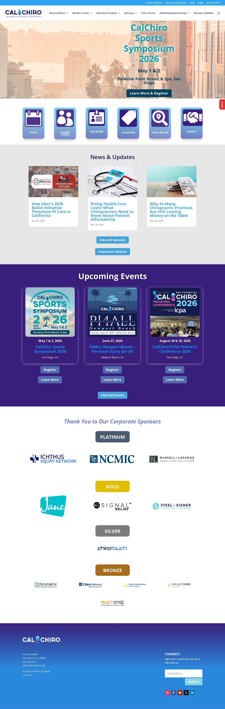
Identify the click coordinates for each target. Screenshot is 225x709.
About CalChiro (57, 13)
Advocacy (129, 13)
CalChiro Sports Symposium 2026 (149, 43)
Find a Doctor (148, 13)
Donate (191, 130)
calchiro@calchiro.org (34, 665)
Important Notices (112, 251)
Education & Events (106, 13)
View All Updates (112, 240)
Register (50, 370)
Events (33, 131)
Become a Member (204, 13)
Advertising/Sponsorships (173, 13)
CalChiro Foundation (176, 3)
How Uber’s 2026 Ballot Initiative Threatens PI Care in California (51, 209)
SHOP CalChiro (154, 3)
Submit (193, 681)
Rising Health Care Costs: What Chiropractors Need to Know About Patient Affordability (112, 211)
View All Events (112, 395)
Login (201, 3)
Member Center (81, 13)
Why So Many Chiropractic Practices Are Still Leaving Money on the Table (171, 209)
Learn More (50, 380)
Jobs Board (97, 130)
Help (192, 3)
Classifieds (128, 131)
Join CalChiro (213, 3)
